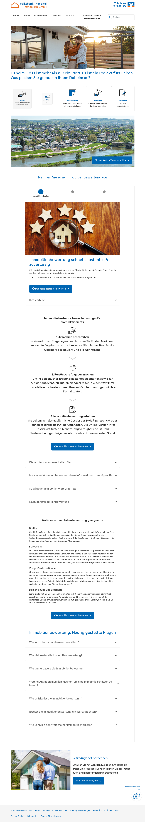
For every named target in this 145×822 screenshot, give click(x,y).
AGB (117, 810)
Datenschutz (61, 810)
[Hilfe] (134, 794)
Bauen (27, 15)
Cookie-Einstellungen (51, 816)
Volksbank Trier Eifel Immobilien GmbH (92, 17)
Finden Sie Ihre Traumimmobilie (110, 160)
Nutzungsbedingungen (80, 810)
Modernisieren (40, 15)
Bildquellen (32, 816)
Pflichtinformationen (102, 810)
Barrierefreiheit (18, 816)
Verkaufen (56, 15)
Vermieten (70, 15)
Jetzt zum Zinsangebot (87, 780)
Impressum (48, 810)
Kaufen (16, 15)
